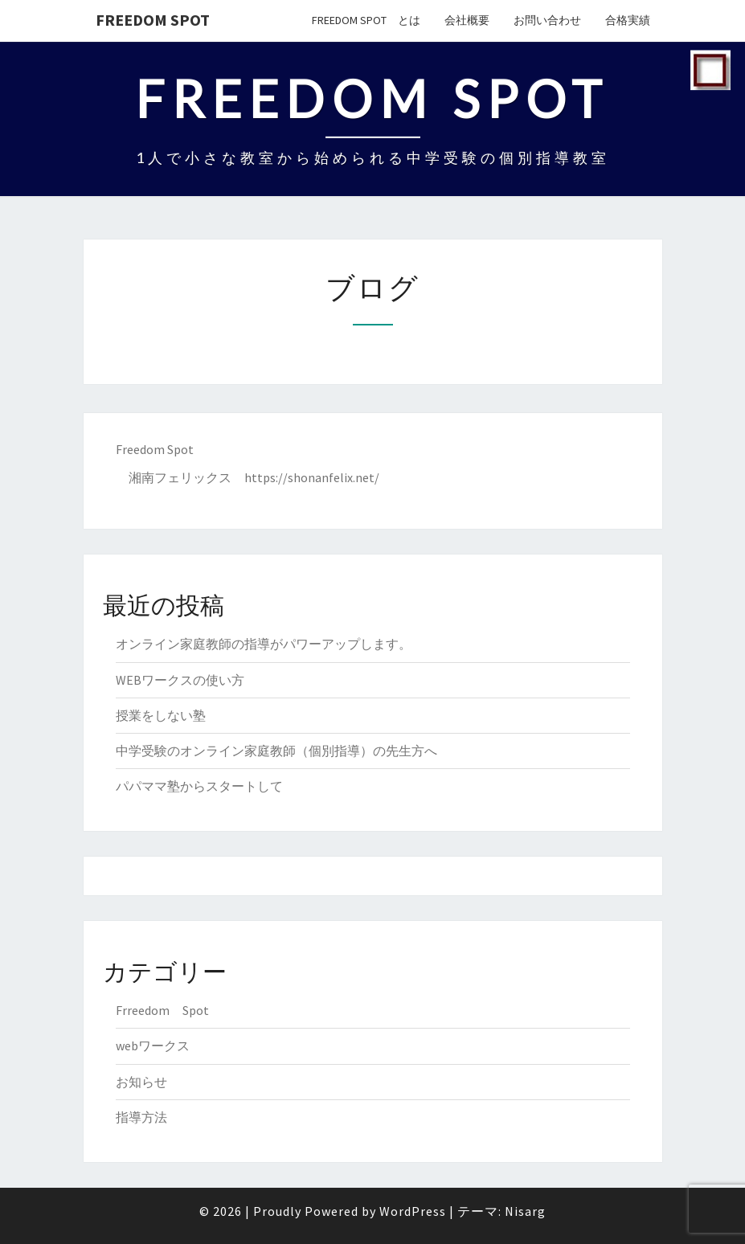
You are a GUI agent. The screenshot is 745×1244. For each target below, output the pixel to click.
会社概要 (466, 20)
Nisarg (525, 1211)
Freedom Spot (153, 20)
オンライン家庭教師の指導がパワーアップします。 (263, 644)
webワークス (153, 1045)
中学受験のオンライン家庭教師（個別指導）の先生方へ (276, 751)
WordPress (412, 1211)
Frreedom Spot (162, 1010)
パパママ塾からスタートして (199, 786)
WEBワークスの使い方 (180, 680)
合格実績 (627, 20)
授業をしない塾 (161, 715)
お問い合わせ (547, 20)
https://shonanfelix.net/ (311, 477)
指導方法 (141, 1117)
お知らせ (141, 1082)
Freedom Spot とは (366, 20)
